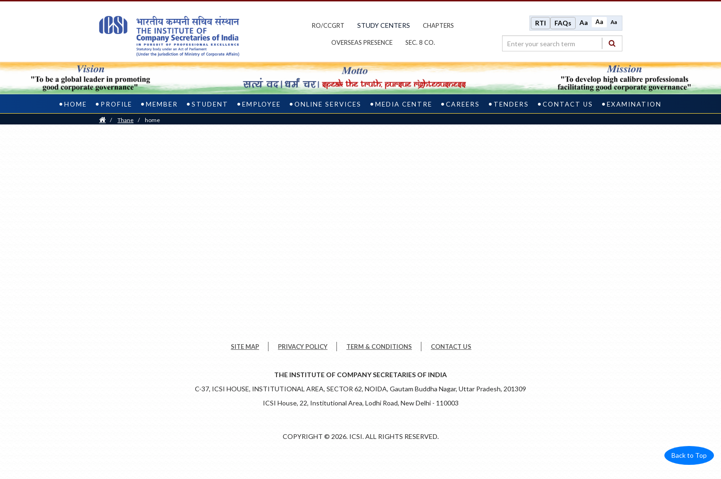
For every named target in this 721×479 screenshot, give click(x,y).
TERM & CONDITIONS (379, 346)
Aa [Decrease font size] (614, 22)
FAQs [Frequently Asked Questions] (562, 23)
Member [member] (162, 104)
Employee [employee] (261, 104)
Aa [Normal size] (599, 21)
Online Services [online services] (327, 104)
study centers (383, 25)
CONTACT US (451, 346)
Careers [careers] (463, 104)
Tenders (511, 104)
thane (125, 120)
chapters (438, 25)
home (152, 120)
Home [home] (75, 104)
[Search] (612, 43)
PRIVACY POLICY (302, 346)
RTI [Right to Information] (540, 23)
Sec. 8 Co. (420, 42)
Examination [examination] (634, 104)
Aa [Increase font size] (583, 22)
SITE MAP (245, 346)
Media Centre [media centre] (403, 104)
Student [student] (210, 104)
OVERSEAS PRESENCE (362, 42)
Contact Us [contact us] (568, 104)
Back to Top (689, 455)
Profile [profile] (116, 104)
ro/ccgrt (328, 25)
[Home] (102, 120)
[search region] (562, 43)
